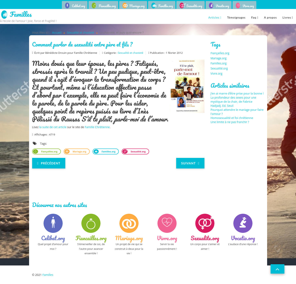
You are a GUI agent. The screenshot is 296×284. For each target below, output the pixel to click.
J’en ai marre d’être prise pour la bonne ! (237, 93)
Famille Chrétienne (97, 127)
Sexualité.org (137, 151)
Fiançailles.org (48, 151)
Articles (213, 17)
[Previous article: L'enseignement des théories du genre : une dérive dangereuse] (49, 163)
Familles (21, 14)
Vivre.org (248, 5)
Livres (287, 17)
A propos (270, 17)
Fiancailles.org (107, 5)
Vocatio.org (222, 5)
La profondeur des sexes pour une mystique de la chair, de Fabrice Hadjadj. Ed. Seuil (233, 102)
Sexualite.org (194, 5)
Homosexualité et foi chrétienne (232, 118)
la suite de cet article (53, 127)
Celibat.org (78, 5)
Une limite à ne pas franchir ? (230, 122)
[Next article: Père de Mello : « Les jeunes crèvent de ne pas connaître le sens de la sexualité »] (190, 163)
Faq (253, 17)
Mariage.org (137, 5)
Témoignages (236, 17)
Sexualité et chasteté (130, 53)
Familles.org (165, 5)
